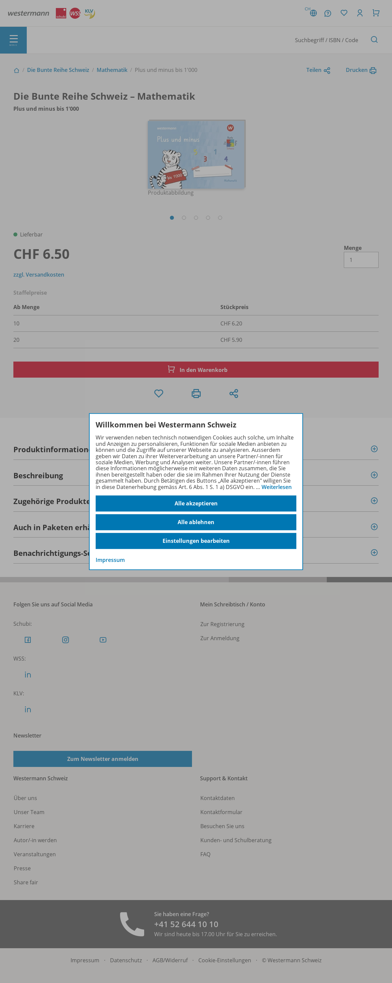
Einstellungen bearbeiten (196, 541)
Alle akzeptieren (196, 503)
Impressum (110, 560)
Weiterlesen (277, 487)
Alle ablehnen (196, 522)
